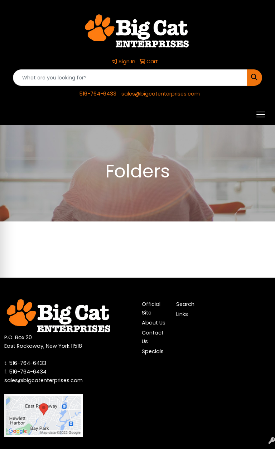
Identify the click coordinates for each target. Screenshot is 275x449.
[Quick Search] (130, 77)
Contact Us (153, 337)
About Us (153, 322)
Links (182, 314)
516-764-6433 (97, 93)
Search (185, 304)
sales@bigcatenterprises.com (160, 93)
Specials (153, 351)
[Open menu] (261, 114)
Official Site (151, 308)
